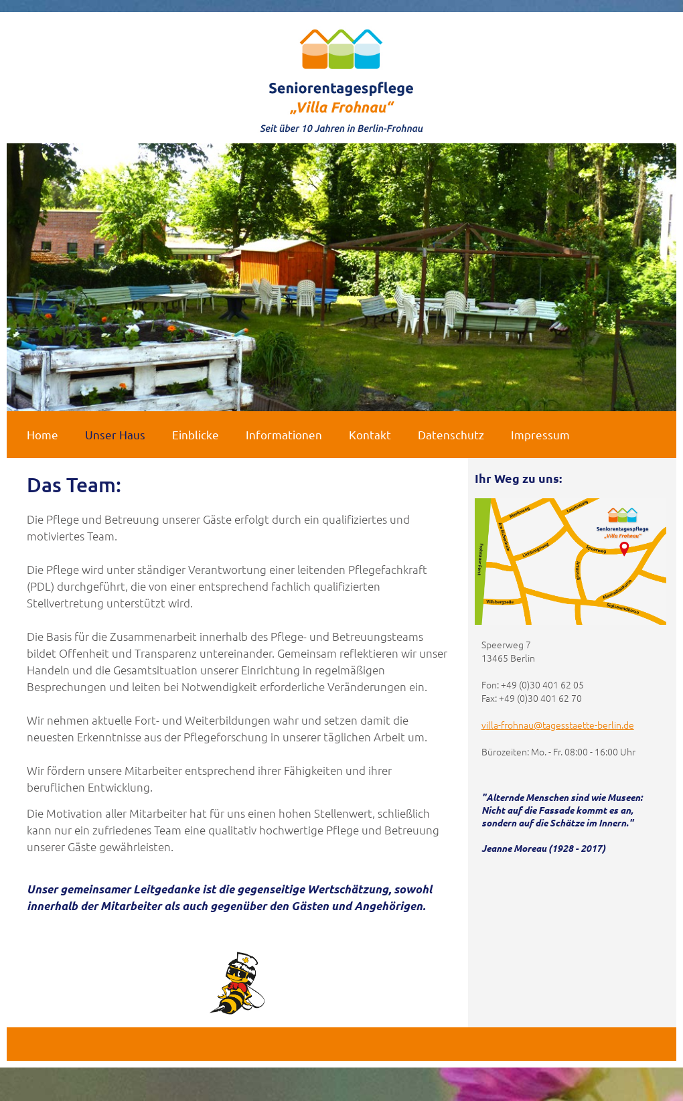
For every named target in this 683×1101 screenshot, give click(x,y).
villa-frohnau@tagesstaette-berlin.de (557, 724)
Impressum (540, 434)
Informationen (284, 434)
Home (42, 434)
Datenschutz (451, 434)
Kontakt (370, 434)
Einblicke (195, 434)
